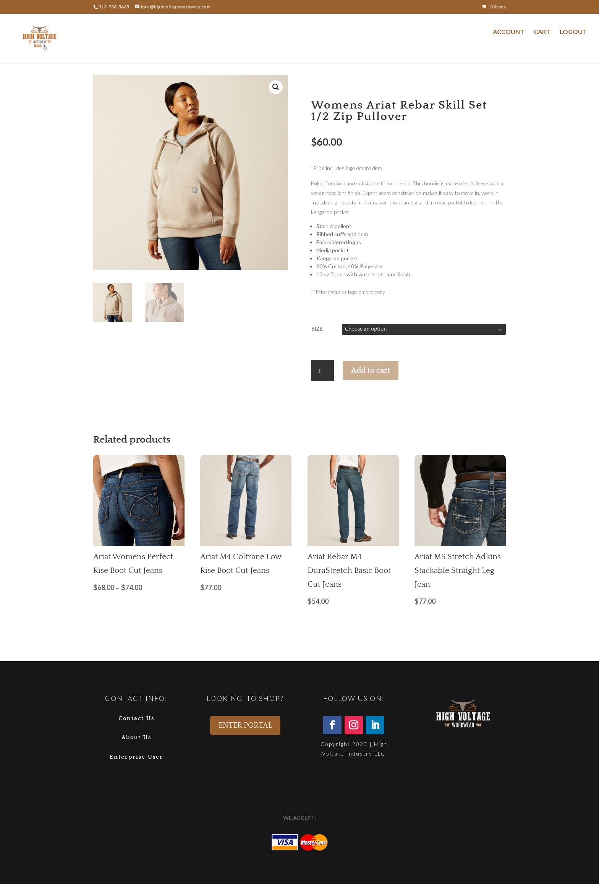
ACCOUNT (508, 31)
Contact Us (136, 718)
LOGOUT (573, 31)
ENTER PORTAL (245, 725)
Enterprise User (136, 757)
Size (317, 329)
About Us (136, 737)
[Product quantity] (322, 370)
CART (542, 31)
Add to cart (370, 370)
